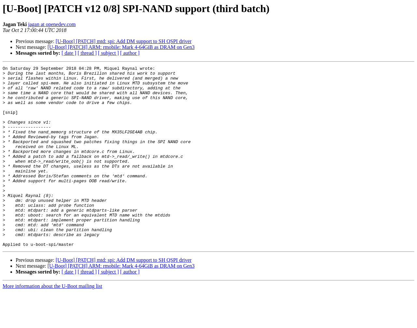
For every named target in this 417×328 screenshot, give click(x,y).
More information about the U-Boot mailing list (52, 322)
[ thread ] (87, 53)
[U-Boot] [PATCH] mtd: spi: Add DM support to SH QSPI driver (124, 41)
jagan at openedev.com (52, 24)
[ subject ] (108, 53)
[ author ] (130, 53)
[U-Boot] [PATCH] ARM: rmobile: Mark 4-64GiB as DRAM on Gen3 (121, 47)
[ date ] (69, 53)
